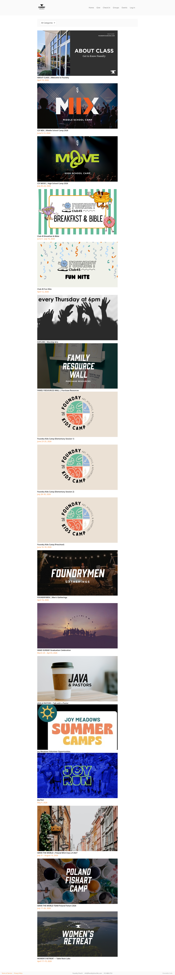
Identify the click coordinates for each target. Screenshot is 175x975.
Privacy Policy (18, 973)
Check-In (106, 7)
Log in (132, 7)
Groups (116, 7)
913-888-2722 (108, 973)
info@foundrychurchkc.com (93, 973)
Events (124, 7)
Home (91, 7)
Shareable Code (167, 973)
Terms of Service (7, 973)
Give (98, 7)
